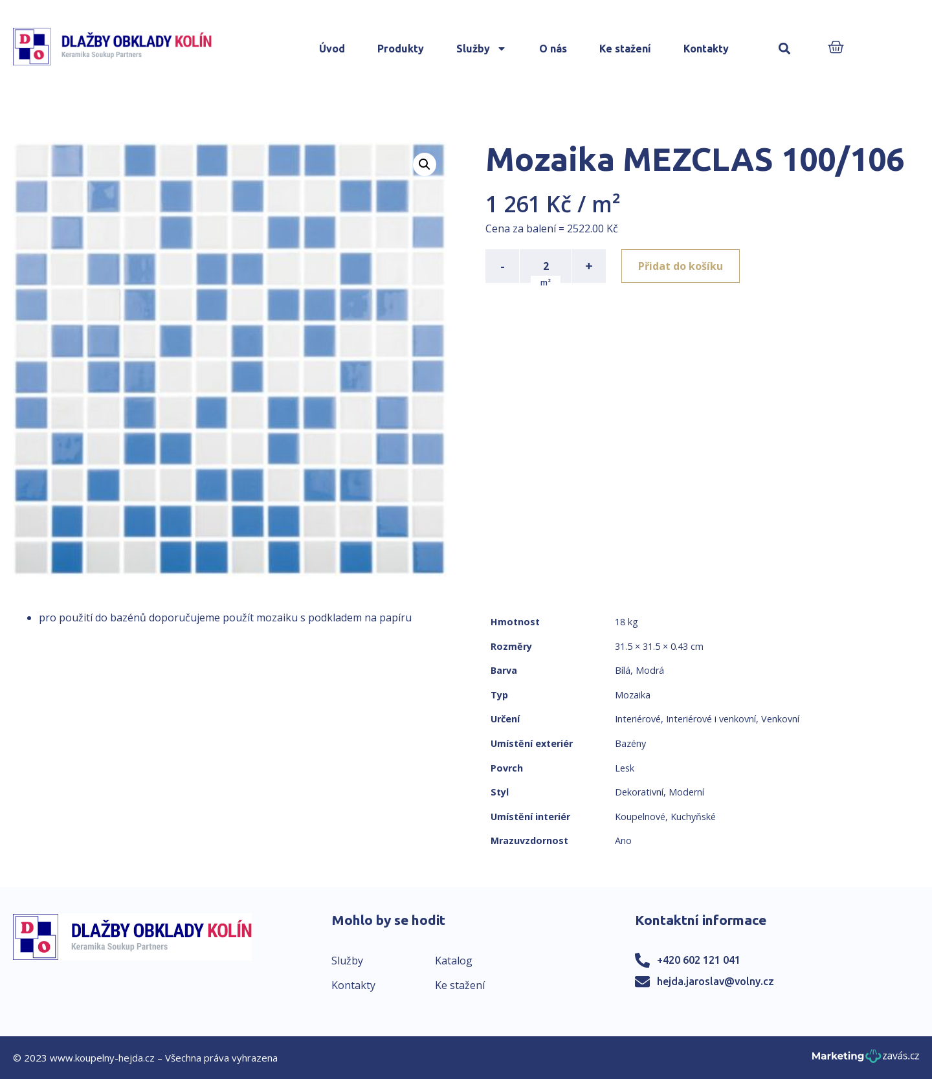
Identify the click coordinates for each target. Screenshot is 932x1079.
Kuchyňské (693, 816)
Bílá (622, 670)
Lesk (624, 768)
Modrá (650, 670)
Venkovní (780, 719)
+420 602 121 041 (698, 960)
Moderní (686, 792)
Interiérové (638, 719)
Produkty (400, 48)
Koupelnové (640, 816)
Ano (623, 840)
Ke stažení (625, 48)
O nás (553, 48)
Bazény (630, 743)
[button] (784, 49)
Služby (481, 48)
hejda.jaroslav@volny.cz (715, 981)
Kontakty (706, 48)
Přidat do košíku (680, 266)
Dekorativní (639, 792)
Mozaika (632, 695)
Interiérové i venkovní (711, 719)
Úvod (332, 48)
